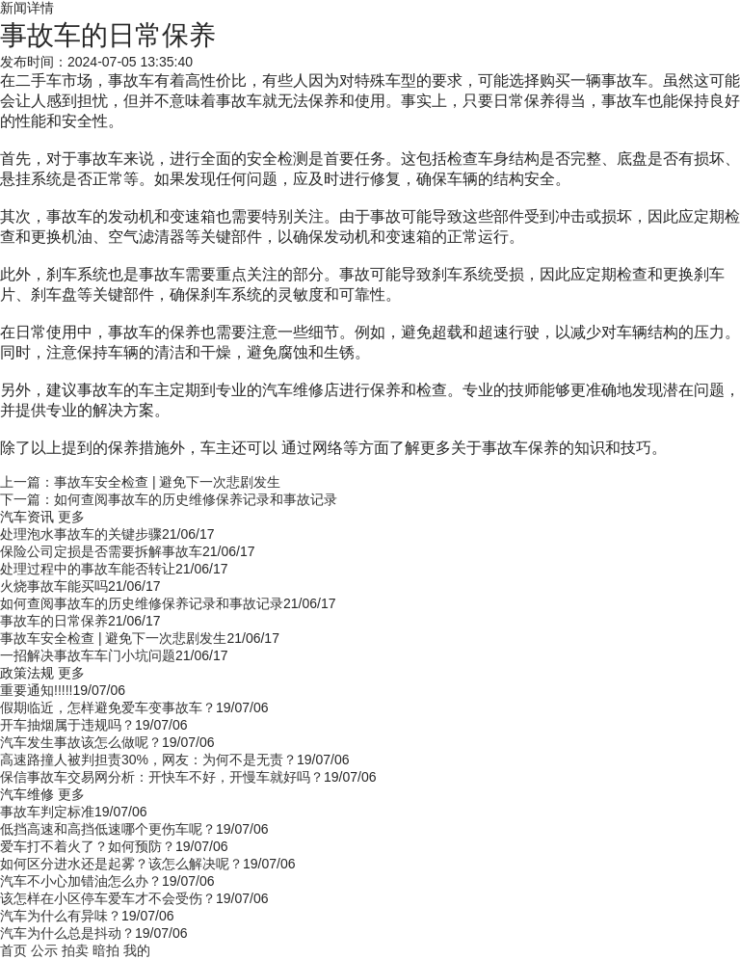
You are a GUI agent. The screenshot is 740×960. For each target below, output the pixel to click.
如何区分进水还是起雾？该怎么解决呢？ (121, 863)
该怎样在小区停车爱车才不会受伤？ (108, 898)
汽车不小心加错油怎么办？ (81, 881)
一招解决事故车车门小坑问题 (87, 655)
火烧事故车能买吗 (54, 586)
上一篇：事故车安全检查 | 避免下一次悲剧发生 (140, 482)
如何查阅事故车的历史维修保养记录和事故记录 (141, 603)
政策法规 (27, 672)
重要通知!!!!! (36, 690)
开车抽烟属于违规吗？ (67, 725)
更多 (71, 516)
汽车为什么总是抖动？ (67, 933)
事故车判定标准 (47, 811)
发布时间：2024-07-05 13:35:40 (96, 61)
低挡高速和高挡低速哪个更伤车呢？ (108, 829)
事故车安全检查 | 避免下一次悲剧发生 (113, 638)
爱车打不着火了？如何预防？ (87, 846)
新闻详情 (27, 7)
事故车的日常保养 (54, 620)
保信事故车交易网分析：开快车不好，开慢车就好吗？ (162, 777)
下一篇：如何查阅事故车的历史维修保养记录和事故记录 (168, 499)
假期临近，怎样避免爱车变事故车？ (108, 707)
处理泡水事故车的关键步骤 (81, 534)
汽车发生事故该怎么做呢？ (81, 742)
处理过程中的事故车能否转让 (87, 568)
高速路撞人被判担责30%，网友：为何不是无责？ (148, 759)
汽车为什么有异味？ (60, 915)
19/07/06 (98, 690)
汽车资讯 (27, 516)
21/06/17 (188, 534)
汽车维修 (27, 794)
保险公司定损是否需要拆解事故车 (101, 551)
